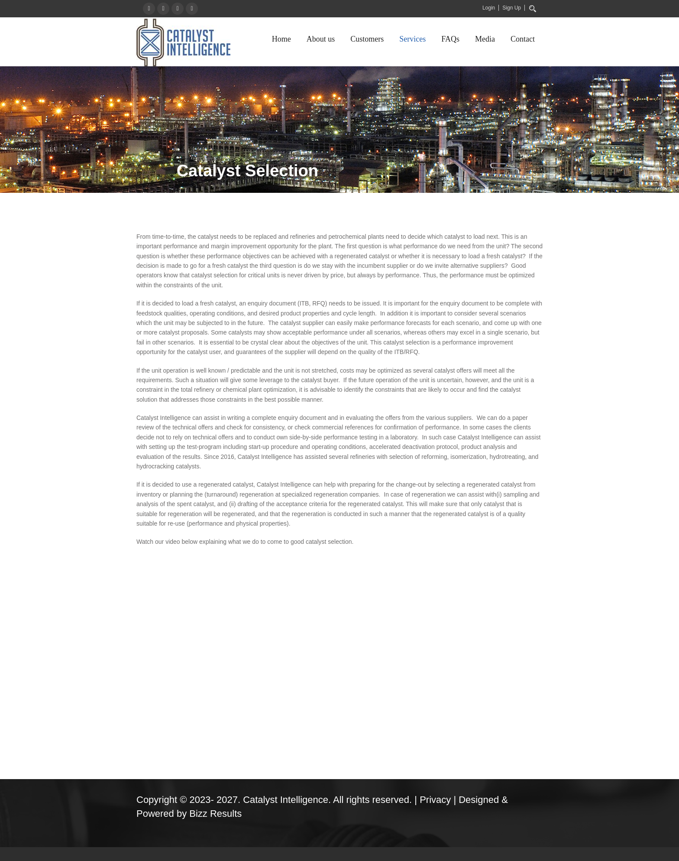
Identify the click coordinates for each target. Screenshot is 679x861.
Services (412, 39)
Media (485, 39)
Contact (523, 39)
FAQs (450, 39)
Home (281, 39)
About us (321, 39)
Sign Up (511, 8)
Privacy (435, 799)
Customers (367, 39)
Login (488, 8)
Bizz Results (215, 813)
